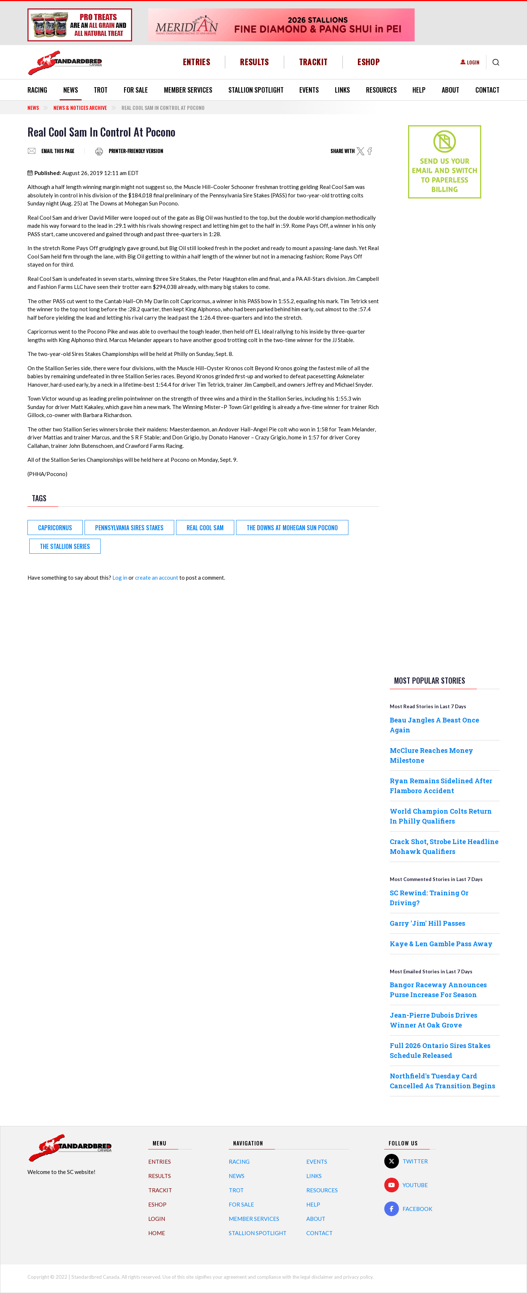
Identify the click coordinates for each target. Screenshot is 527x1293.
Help (419, 89)
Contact (487, 89)
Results (254, 61)
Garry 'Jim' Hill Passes (427, 923)
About (450, 89)
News (70, 89)
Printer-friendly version (136, 151)
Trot (101, 89)
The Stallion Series (65, 546)
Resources (381, 89)
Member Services (188, 89)
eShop (369, 61)
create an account (156, 577)
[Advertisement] (444, 319)
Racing (37, 89)
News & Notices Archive (80, 107)
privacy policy (358, 1277)
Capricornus (55, 527)
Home (156, 1233)
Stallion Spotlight (256, 89)
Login (473, 62)
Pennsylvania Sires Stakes (129, 527)
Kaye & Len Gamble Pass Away (441, 943)
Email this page (57, 151)
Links (342, 89)
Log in (119, 577)
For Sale (136, 89)
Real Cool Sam (205, 527)
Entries (196, 61)
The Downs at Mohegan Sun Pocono (292, 527)
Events (309, 89)
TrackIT (313, 61)
